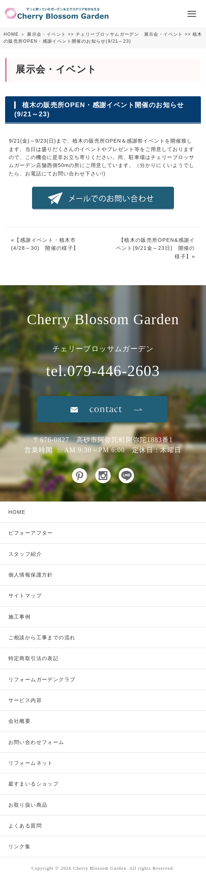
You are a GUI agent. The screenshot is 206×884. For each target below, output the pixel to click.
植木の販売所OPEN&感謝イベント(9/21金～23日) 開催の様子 (155, 248)
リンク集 (19, 846)
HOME (11, 34)
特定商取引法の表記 (33, 658)
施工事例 (19, 617)
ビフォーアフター (30, 533)
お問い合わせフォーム (36, 742)
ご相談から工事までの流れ (42, 637)
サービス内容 (25, 700)
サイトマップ (25, 595)
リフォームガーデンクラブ (42, 679)
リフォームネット (30, 763)
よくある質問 (25, 826)
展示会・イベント (46, 34)
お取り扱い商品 (28, 805)
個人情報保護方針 (30, 575)
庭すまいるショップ (33, 784)
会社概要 (19, 721)
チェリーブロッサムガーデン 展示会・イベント (129, 34)
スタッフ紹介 (25, 554)
